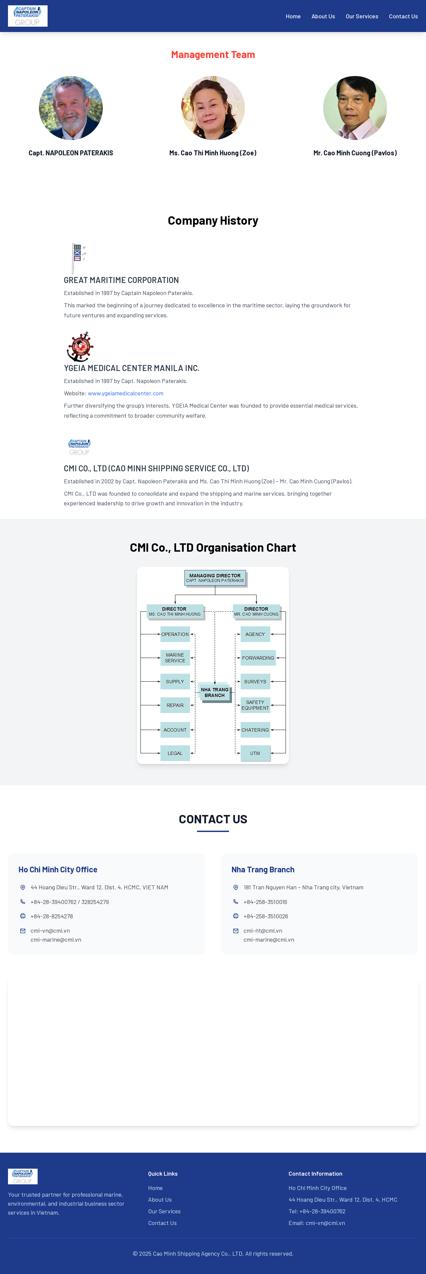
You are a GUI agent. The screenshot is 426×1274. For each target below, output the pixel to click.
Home (293, 16)
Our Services (362, 16)
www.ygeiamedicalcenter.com (125, 393)
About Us (323, 16)
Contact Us (403, 16)
